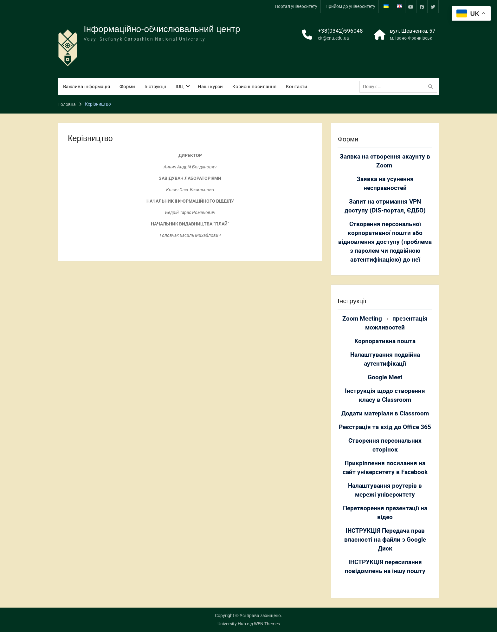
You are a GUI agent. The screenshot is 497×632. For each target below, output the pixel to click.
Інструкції (155, 86)
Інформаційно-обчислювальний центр (162, 29)
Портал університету (296, 6)
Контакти (296, 86)
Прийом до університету (350, 6)
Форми (127, 86)
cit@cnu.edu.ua (333, 38)
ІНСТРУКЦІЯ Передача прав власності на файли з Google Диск (385, 539)
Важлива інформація (86, 86)
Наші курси (210, 86)
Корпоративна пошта (385, 341)
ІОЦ (180, 86)
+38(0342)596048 (340, 31)
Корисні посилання (254, 86)
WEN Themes (267, 623)
